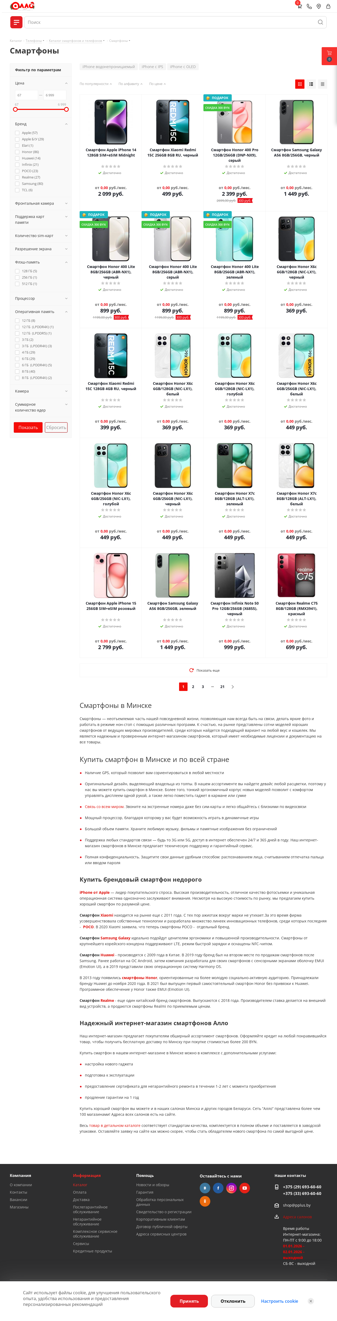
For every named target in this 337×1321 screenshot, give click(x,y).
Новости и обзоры (152, 1184)
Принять (189, 1301)
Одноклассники (205, 1201)
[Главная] (22, 6)
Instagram (231, 1188)
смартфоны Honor (139, 977)
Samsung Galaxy (115, 937)
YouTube (244, 1188)
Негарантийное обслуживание (87, 1221)
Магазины (19, 1207)
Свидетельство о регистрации (164, 1211)
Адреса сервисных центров (161, 1234)
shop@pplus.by (297, 1205)
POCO (88, 926)
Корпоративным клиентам (160, 1219)
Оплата (79, 1192)
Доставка (81, 1199)
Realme (107, 1000)
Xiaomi (107, 915)
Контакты (18, 1192)
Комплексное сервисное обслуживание (95, 1234)
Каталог (80, 1184)
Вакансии (18, 1199)
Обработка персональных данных (160, 1202)
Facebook (218, 1188)
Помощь (145, 1175)
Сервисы (81, 1243)
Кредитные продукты (92, 1250)
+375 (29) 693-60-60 (302, 1186)
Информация (87, 1175)
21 (222, 686)
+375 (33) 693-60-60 (302, 1193)
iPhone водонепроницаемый (109, 66)
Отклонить (233, 1301)
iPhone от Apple (95, 892)
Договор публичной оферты (162, 1226)
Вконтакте (205, 1188)
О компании (21, 1184)
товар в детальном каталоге (114, 1125)
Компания (20, 1175)
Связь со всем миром (104, 806)
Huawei (107, 954)
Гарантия (144, 1192)
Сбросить (56, 427)
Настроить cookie (279, 1301)
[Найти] (321, 22)
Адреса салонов (297, 1216)
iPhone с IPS (152, 66)
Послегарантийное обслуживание (90, 1209)
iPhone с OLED (183, 66)
